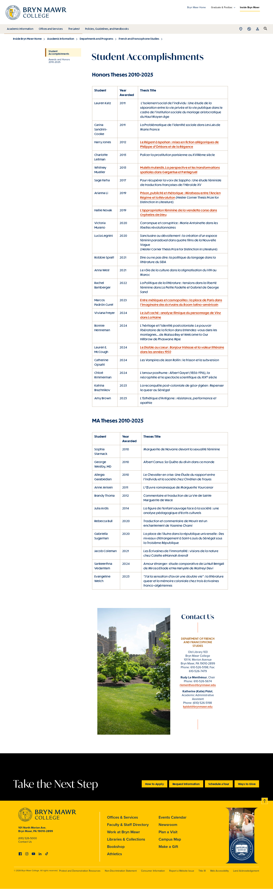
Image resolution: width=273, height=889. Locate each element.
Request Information (186, 784)
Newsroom (168, 825)
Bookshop (116, 846)
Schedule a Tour (218, 784)
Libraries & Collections (126, 839)
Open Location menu (241, 29)
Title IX (202, 871)
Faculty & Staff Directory (128, 825)
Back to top (265, 800)
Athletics (114, 854)
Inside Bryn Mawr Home (27, 38)
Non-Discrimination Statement (121, 871)
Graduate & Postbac (221, 7)
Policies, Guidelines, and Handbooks (105, 27)
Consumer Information (153, 871)
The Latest (73, 27)
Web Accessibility (219, 871)
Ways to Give (247, 784)
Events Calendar (172, 817)
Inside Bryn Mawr (249, 7)
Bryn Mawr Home (196, 7)
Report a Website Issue (181, 871)
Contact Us (25, 842)
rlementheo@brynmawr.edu (198, 685)
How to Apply (154, 784)
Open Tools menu (249, 29)
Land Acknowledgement (246, 871)
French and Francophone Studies (139, 38)
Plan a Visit (168, 832)
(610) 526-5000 (27, 838)
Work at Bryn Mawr (123, 832)
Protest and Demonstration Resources (79, 871)
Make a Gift (168, 846)
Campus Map (170, 839)
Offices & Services (122, 817)
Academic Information (20, 27)
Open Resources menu (257, 29)
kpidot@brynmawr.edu (198, 707)
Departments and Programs (96, 38)
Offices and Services (50, 27)
